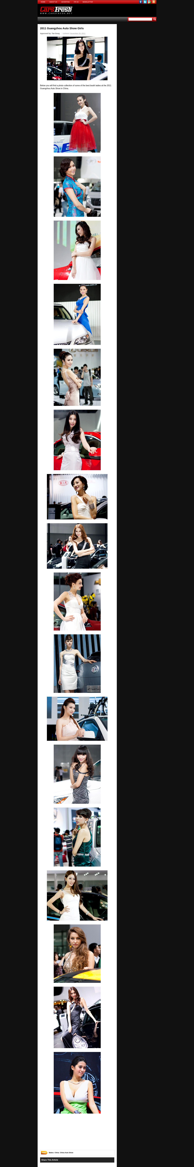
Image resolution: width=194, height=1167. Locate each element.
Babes (51, 1153)
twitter (145, 2)
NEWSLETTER (88, 2)
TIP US (76, 2)
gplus (149, 2)
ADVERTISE (65, 2)
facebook (140, 2)
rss (153, 2)
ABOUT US (53, 2)
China (57, 1153)
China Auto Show (66, 1153)
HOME (43, 2)
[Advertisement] (127, 10)
